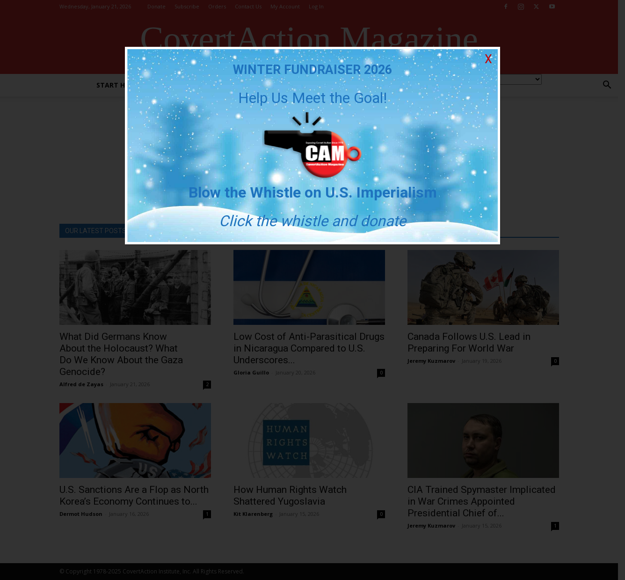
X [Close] (488, 59)
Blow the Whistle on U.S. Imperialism (313, 192)
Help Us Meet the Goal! (312, 98)
